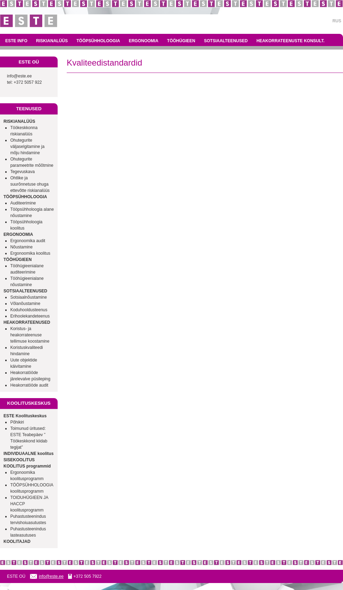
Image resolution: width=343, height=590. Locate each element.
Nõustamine (21, 247)
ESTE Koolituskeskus (24, 415)
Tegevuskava (22, 171)
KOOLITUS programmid (27, 466)
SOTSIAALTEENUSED (226, 40)
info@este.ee (19, 76)
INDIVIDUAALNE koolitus (28, 453)
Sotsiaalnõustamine (28, 297)
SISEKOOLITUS (19, 459)
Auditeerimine (23, 203)
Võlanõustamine (25, 303)
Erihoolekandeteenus (30, 316)
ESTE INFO (16, 40)
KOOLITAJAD (16, 541)
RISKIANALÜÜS (52, 40)
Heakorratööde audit (29, 385)
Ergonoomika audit (27, 240)
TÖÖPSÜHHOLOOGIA (98, 40)
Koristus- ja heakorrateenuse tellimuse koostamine (29, 335)
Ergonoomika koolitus (30, 253)
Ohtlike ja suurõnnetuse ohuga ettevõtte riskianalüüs (30, 184)
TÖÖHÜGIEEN (181, 40)
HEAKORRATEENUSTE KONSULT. (290, 40)
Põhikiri (17, 422)
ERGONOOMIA (144, 40)
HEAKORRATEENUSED (26, 322)
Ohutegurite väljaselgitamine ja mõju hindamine (27, 146)
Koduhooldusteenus (28, 309)
